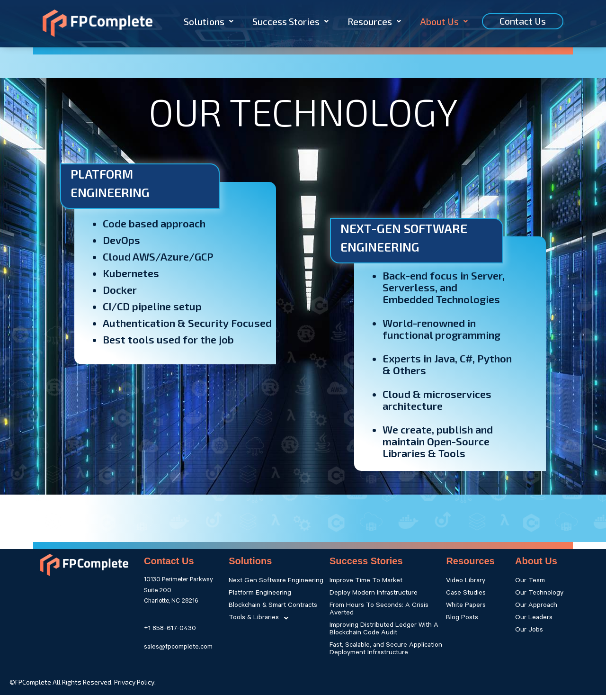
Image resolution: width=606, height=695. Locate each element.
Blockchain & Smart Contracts (273, 606)
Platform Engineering (260, 593)
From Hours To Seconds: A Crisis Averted (379, 609)
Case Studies (466, 593)
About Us (444, 21)
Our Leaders (534, 618)
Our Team (530, 581)
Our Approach (536, 606)
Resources (374, 21)
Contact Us (522, 21)
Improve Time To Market (366, 581)
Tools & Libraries (261, 618)
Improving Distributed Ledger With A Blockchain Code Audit (384, 629)
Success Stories (290, 21)
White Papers (466, 606)
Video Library (465, 581)
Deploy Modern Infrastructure (374, 593)
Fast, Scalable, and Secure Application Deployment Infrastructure (386, 649)
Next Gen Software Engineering (276, 581)
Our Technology (539, 593)
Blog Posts (462, 618)
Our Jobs (529, 630)
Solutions (208, 21)
